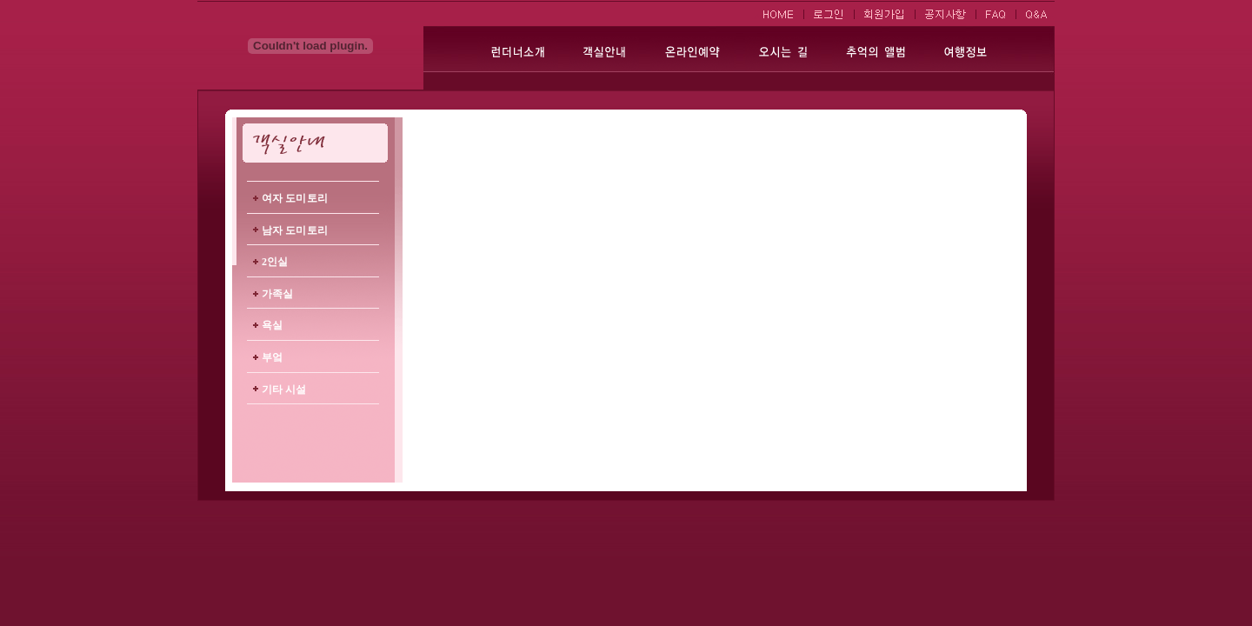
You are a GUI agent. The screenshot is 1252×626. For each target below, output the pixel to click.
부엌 (272, 357)
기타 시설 (284, 389)
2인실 (275, 262)
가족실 (277, 294)
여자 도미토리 (295, 198)
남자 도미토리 (295, 230)
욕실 (272, 325)
